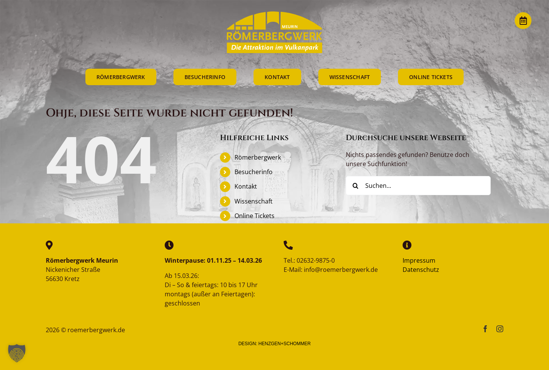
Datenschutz (421, 269)
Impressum (419, 260)
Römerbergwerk (257, 157)
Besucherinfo (253, 172)
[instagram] (499, 328)
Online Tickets (254, 216)
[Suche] (355, 185)
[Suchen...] (418, 185)
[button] (17, 353)
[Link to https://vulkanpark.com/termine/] (523, 20)
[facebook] (485, 328)
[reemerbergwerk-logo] (274, 14)
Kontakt (245, 186)
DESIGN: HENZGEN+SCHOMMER (274, 343)
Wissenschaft (253, 201)
